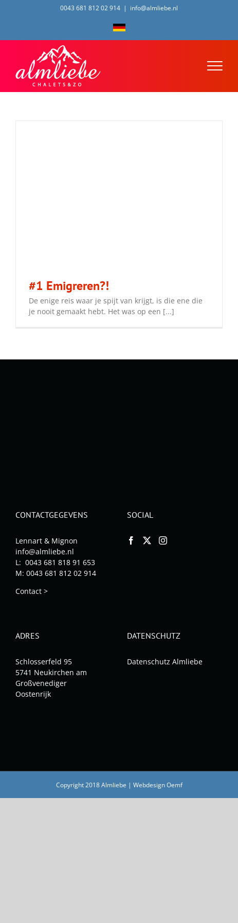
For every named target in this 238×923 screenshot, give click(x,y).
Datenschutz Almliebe (165, 661)
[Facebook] (131, 540)
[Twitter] (147, 540)
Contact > (31, 591)
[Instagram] (163, 540)
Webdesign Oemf (157, 785)
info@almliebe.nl (154, 8)
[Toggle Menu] (215, 65)
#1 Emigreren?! (69, 286)
